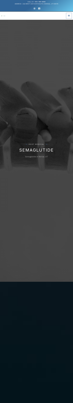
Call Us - (36, 2)
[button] (69, 16)
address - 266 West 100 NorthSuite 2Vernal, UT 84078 (36, 4)
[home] (4, 15)
